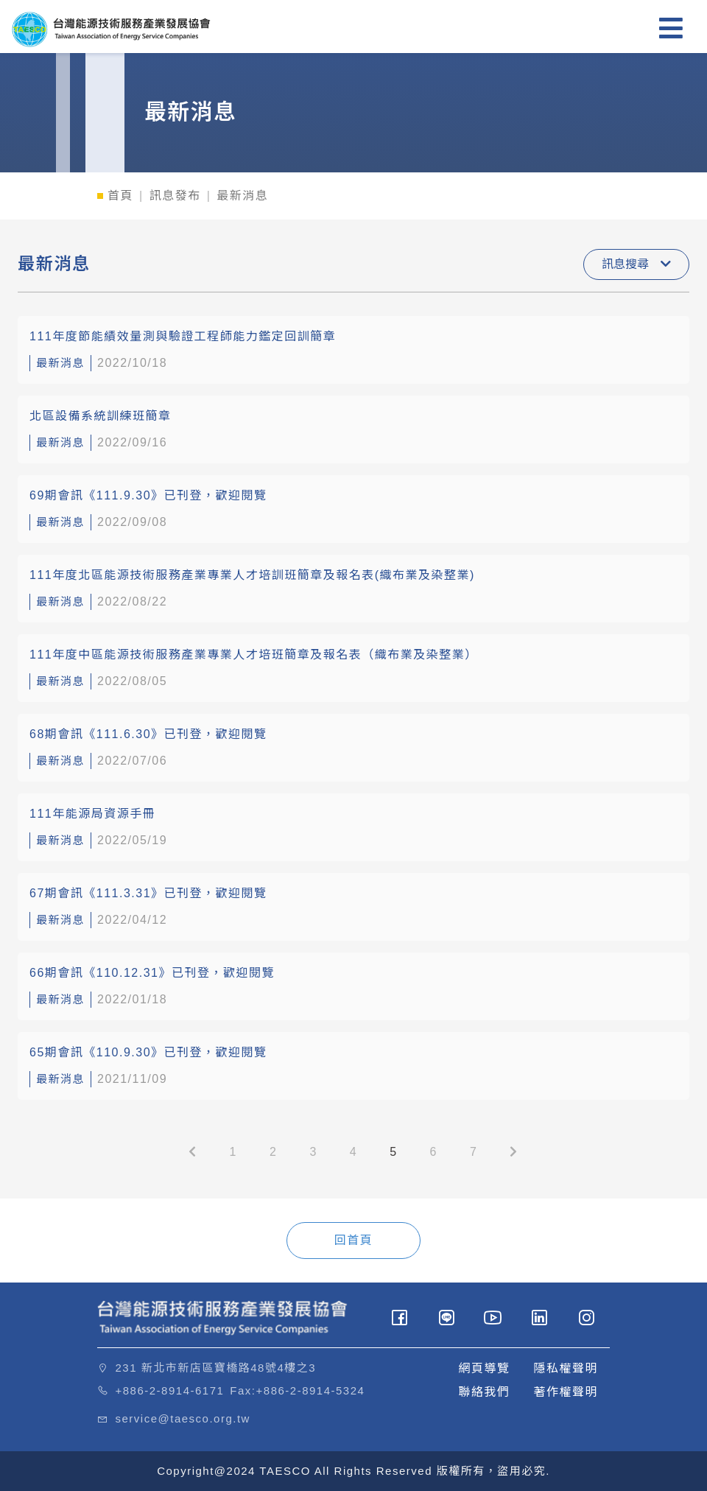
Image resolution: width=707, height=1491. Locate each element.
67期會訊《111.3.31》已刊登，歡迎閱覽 (148, 893)
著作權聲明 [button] (565, 1392)
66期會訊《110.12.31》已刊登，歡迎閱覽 (152, 972)
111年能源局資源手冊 (92, 813)
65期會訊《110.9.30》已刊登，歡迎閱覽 (148, 1052)
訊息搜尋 (636, 264)
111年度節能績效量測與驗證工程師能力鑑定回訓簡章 (182, 336)
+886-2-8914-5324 (310, 1390)
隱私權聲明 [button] (565, 1368)
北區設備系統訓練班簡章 (100, 416)
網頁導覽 (484, 1368)
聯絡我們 (484, 1392)
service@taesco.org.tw (183, 1418)
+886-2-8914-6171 (170, 1390)
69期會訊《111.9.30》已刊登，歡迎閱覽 (148, 495)
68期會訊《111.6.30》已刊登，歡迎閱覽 (148, 734)
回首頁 (353, 1240)
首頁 (120, 195)
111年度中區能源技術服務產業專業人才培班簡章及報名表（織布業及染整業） (253, 654)
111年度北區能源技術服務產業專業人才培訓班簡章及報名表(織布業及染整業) (252, 575)
